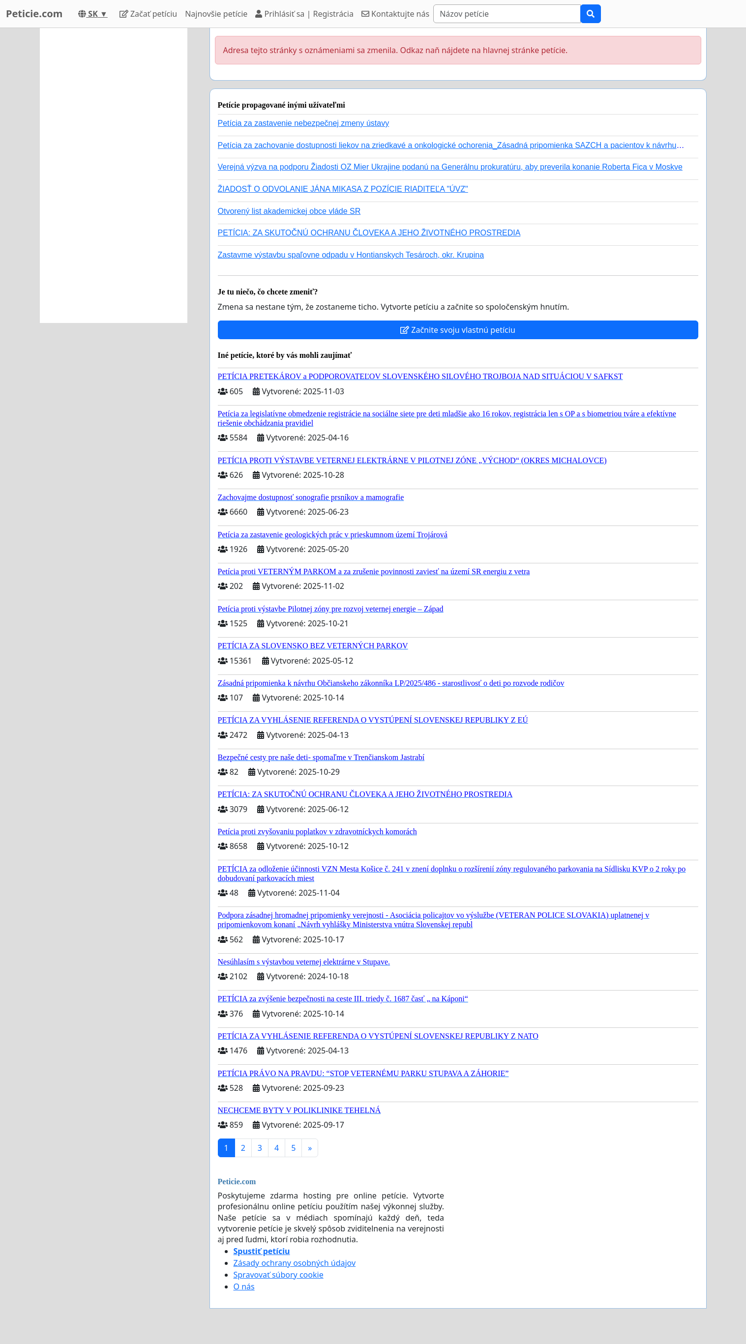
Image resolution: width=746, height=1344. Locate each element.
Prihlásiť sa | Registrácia (304, 13)
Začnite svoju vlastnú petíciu (457, 329)
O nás (244, 1286)
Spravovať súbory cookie (279, 1274)
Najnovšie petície (216, 13)
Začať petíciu (148, 13)
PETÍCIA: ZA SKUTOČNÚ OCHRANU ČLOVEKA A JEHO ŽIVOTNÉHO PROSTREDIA (369, 233)
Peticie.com (34, 13)
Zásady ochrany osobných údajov (295, 1262)
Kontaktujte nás (395, 13)
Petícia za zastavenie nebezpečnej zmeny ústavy (303, 123)
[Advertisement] (113, 175)
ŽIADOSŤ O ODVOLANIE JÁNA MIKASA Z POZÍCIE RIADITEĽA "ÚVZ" (343, 189)
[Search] (507, 13)
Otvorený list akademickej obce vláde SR (289, 211)
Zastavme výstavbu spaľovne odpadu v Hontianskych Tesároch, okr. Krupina (351, 255)
